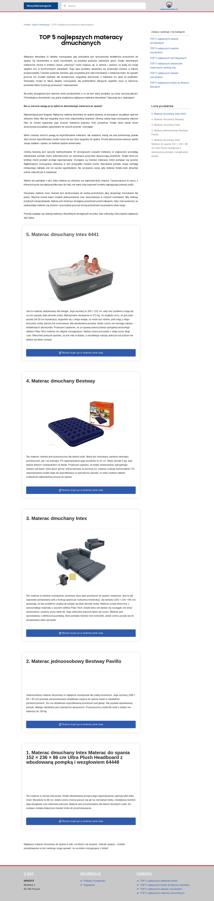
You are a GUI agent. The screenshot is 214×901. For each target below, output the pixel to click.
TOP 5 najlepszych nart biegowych (168, 58)
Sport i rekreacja (40, 24)
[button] (81, 353)
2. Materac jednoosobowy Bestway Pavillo (169, 132)
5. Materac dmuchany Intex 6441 (168, 114)
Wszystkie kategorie (40, 5)
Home (27, 24)
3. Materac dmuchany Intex (165, 125)
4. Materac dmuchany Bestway (167, 119)
